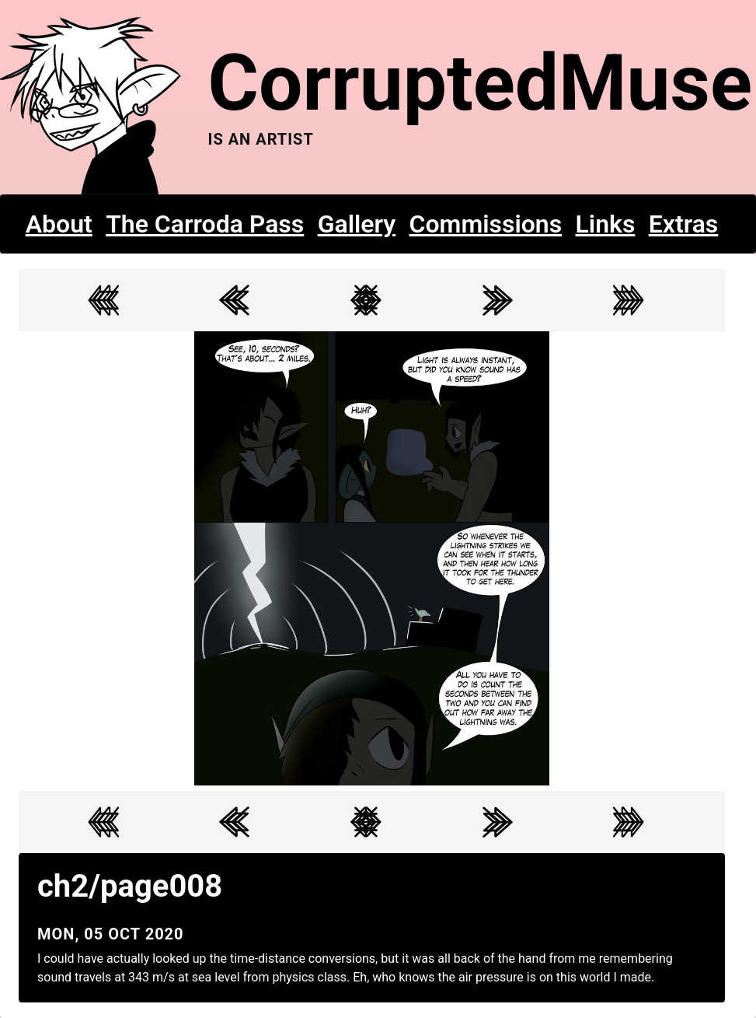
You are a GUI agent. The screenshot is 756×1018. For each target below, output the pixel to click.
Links (606, 224)
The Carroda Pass (205, 224)
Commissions (486, 224)
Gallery (357, 224)
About (59, 224)
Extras (684, 224)
